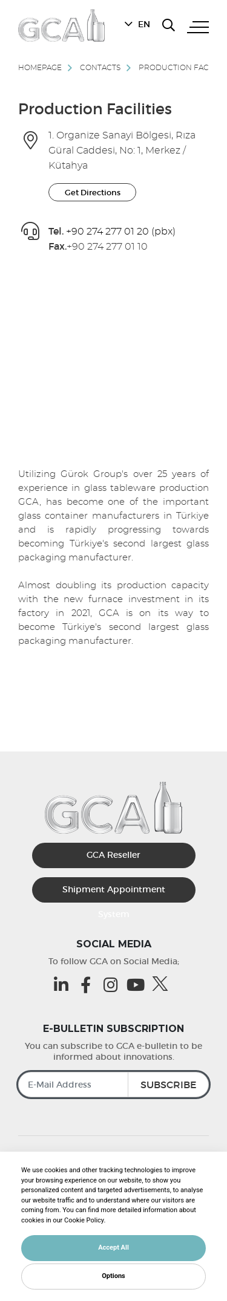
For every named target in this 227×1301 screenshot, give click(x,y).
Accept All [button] (113, 1247)
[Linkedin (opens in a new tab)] (63, 984)
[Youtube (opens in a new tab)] (138, 984)
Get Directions (92, 192)
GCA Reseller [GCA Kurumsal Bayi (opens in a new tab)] (113, 854)
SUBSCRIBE (168, 1085)
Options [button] (113, 1276)
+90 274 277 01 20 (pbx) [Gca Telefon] (121, 231)
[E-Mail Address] (113, 1084)
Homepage (40, 67)
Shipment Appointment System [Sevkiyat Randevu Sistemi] (113, 893)
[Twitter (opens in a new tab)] (163, 983)
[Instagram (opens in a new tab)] (113, 984)
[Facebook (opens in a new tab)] (88, 984)
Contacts (100, 67)
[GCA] (61, 25)
